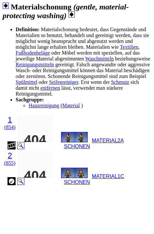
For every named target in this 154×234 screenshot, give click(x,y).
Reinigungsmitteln (35, 64)
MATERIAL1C (108, 176)
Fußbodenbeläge (33, 53)
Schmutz (120, 82)
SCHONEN (77, 146)
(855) (10, 163)
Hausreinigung (44, 105)
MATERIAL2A (108, 140)
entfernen (50, 88)
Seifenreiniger (63, 82)
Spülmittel (26, 82)
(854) (10, 127)
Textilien (129, 47)
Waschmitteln (99, 58)
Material (71, 105)
